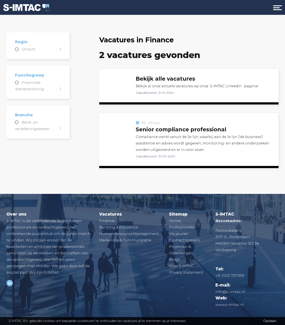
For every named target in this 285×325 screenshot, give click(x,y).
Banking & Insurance (118, 227)
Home (175, 221)
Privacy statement (186, 272)
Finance (106, 221)
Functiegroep (29, 75)
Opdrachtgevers (184, 240)
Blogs (174, 259)
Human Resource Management (129, 233)
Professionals (181, 227)
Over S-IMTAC (181, 266)
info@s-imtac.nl (230, 292)
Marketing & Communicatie (125, 240)
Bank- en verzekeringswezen (38, 126)
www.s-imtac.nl (229, 304)
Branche (24, 115)
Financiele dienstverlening (38, 86)
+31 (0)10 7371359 (229, 275)
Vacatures (178, 233)
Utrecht (41, 49)
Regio (21, 42)
